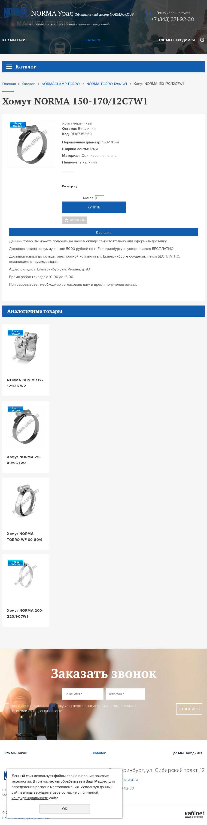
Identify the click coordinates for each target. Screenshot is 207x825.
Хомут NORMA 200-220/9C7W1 (25, 613)
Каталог (93, 40)
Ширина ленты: (75, 149)
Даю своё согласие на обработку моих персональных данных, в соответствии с (73, 708)
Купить (94, 207)
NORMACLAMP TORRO (61, 84)
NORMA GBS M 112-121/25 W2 (25, 383)
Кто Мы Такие (14, 40)
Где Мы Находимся (177, 40)
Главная (9, 84)
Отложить (77, 220)
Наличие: (70, 162)
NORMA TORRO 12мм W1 (106, 84)
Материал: (71, 155)
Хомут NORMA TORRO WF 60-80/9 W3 (25, 537)
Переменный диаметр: (81, 142)
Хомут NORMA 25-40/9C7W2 (24, 460)
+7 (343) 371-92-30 (172, 19)
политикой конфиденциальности (36, 711)
